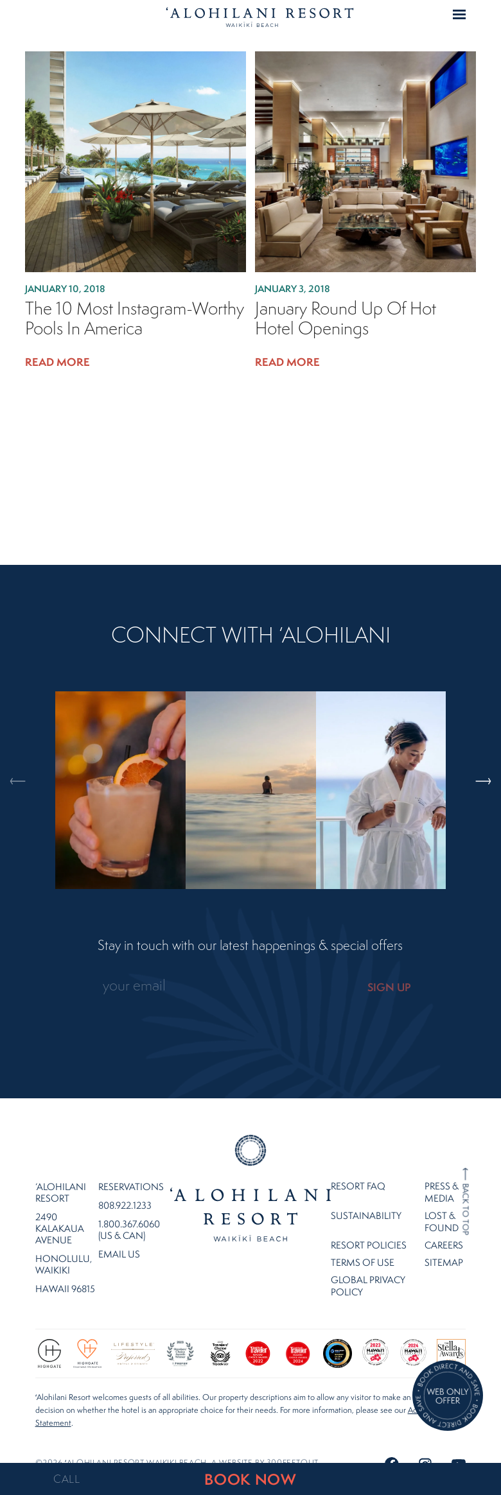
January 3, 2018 (292, 288)
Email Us (119, 1237)
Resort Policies (369, 1228)
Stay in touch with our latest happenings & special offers (250, 945)
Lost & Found (442, 1204)
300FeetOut (292, 1445)
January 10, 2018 (65, 288)
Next (476, 726)
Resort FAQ (358, 1168)
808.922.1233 (125, 1188)
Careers (444, 1228)
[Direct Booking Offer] (447, 1396)
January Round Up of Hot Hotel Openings (345, 318)
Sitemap (444, 1245)
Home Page (260, 16)
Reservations (131, 1169)
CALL (66, 1479)
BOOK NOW (250, 1479)
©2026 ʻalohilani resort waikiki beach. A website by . (178, 1445)
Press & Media (442, 1174)
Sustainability (366, 1198)
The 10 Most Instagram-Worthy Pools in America (134, 318)
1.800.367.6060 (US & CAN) (129, 1212)
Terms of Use (362, 1245)
